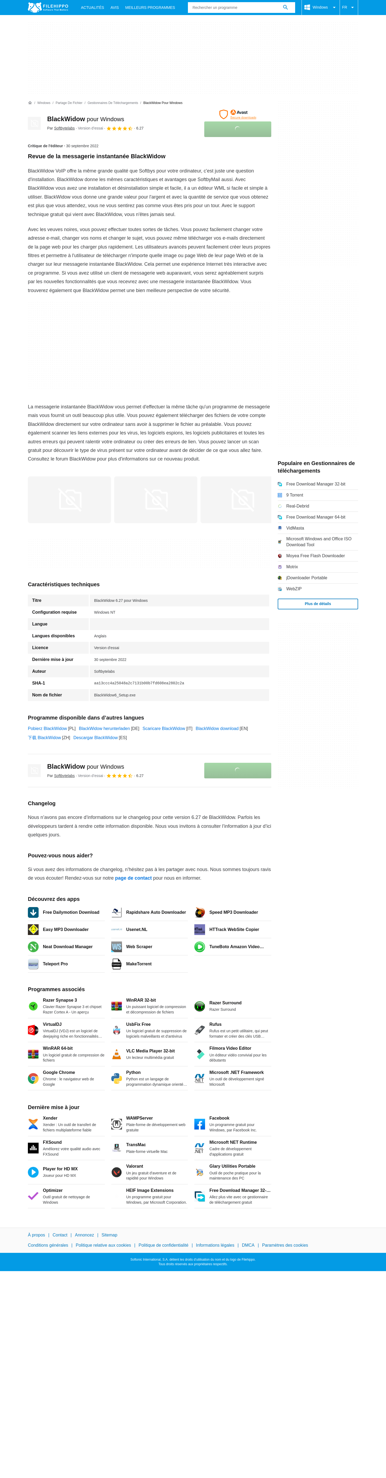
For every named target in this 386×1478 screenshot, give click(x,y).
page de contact (133, 878)
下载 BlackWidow (44, 737)
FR (349, 7)
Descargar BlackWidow (95, 737)
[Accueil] (30, 102)
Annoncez (84, 1235)
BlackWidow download (217, 728)
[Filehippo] (48, 7)
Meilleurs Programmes (150, 7)
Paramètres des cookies (285, 1245)
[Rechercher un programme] (285, 7)
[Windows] (43, 103)
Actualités (92, 7)
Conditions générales (48, 1245)
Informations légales (215, 1245)
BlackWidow (85, 119)
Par (61, 128)
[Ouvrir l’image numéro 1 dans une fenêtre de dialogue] (155, 499)
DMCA (248, 1245)
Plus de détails (318, 604)
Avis (114, 7)
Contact (60, 1235)
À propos (36, 1235)
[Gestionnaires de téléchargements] (113, 103)
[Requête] (241, 7)
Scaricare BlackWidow (164, 728)
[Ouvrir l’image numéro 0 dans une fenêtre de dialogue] (69, 499)
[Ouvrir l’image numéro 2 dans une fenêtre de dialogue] (242, 499)
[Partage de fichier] (68, 103)
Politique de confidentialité (163, 1245)
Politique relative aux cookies (103, 1245)
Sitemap (109, 1235)
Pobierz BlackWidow (47, 728)
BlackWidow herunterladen (104, 728)
